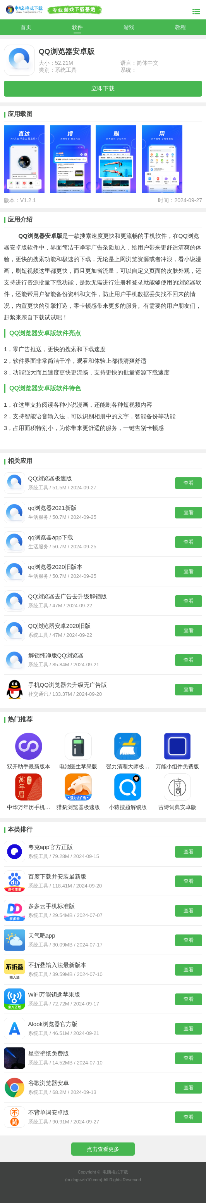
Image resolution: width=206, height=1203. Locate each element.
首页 (26, 27)
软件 (77, 27)
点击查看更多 (103, 1149)
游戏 (129, 27)
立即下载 (103, 88)
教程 (180, 27)
